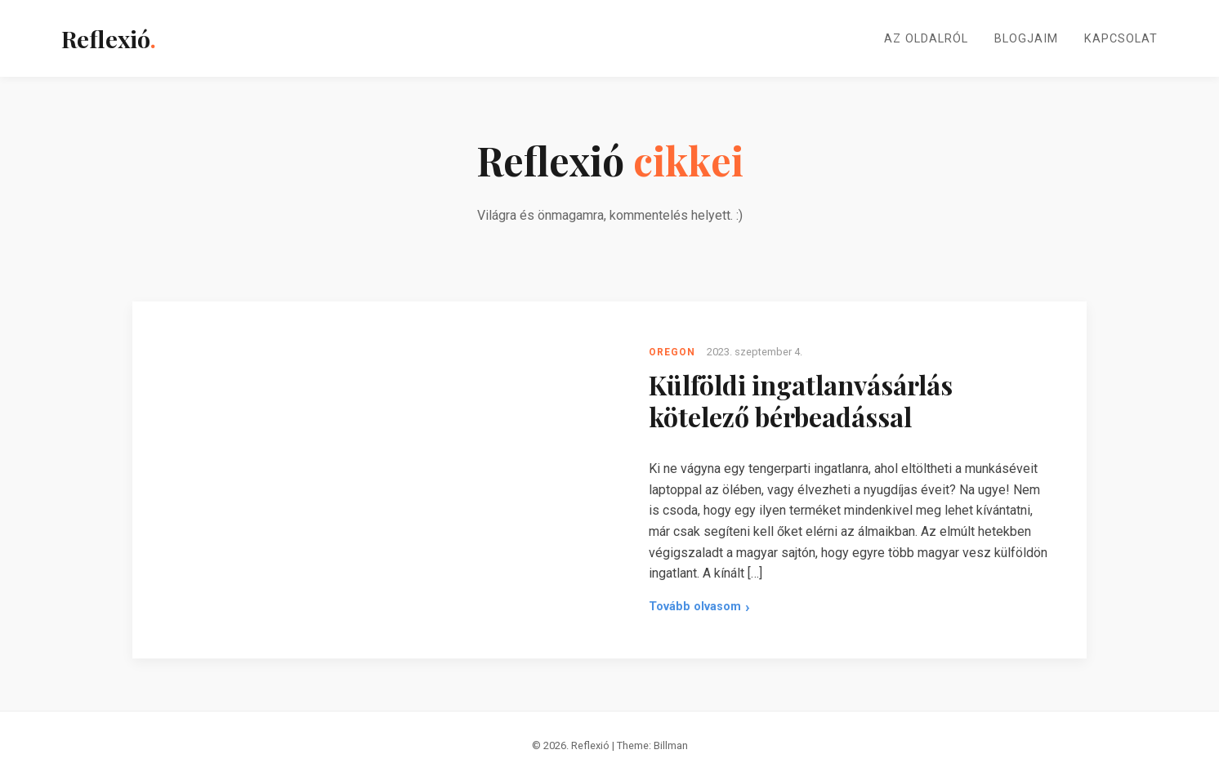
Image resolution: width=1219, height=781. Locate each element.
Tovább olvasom (695, 607)
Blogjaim (1026, 39)
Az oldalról (926, 39)
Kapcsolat (1121, 39)
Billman (671, 745)
